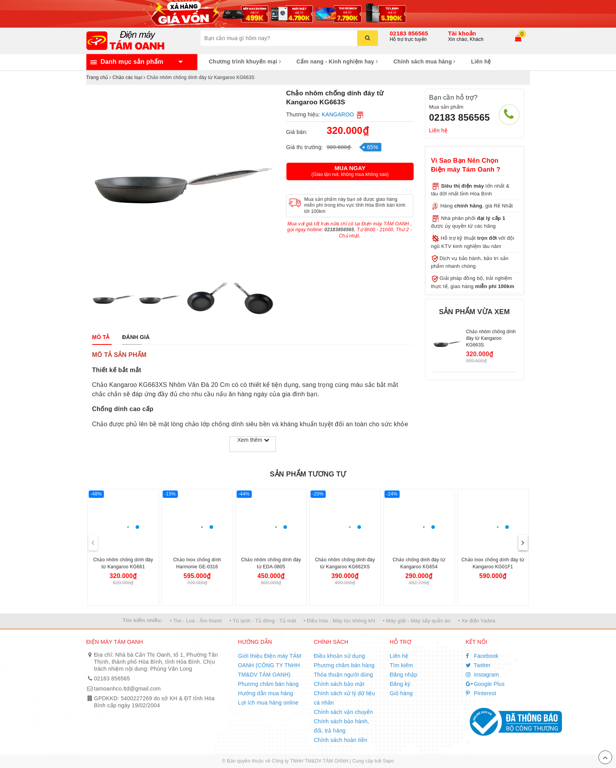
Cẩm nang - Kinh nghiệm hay (337, 61)
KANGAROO (338, 114)
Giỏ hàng (401, 693)
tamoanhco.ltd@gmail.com (127, 688)
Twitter (478, 665)
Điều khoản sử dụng (339, 656)
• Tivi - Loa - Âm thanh (196, 621)
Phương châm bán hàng (268, 684)
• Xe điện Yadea (476, 621)
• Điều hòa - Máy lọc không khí (340, 621)
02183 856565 (409, 33)
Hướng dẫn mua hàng (265, 693)
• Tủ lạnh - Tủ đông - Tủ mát (263, 621)
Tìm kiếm (401, 665)
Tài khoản (462, 33)
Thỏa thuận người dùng (343, 674)
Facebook (482, 656)
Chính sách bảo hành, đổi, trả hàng (341, 726)
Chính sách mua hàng (424, 61)
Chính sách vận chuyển (343, 712)
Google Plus (485, 684)
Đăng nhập (404, 674)
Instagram (482, 674)
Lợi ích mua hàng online (268, 702)
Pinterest (481, 693)
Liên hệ (481, 61)
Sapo (388, 761)
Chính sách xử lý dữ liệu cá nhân (344, 698)
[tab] (101, 337)
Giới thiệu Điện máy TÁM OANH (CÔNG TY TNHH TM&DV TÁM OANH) (270, 665)
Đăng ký (400, 684)
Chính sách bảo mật (339, 684)
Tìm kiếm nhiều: (142, 620)
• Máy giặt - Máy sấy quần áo (417, 621)
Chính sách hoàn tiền (341, 740)
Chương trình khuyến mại (245, 61)
